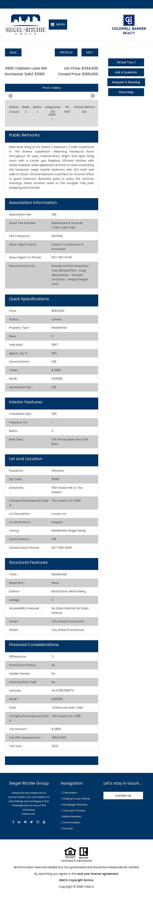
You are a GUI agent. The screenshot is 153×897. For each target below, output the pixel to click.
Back (13, 52)
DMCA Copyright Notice (76, 880)
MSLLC (90, 887)
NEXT (89, 52)
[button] (58, 24)
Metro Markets (72, 816)
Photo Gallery (51, 88)
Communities (71, 822)
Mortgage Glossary (75, 804)
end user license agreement (97, 874)
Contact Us (123, 796)
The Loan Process (74, 810)
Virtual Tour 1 (126, 62)
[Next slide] (92, 95)
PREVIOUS (66, 52)
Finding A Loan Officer (76, 798)
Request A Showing (126, 82)
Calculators (70, 793)
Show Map (126, 92)
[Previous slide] (10, 95)
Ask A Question (126, 72)
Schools (68, 828)
